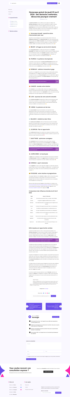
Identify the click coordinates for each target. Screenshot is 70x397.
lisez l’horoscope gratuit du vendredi (44, 184)
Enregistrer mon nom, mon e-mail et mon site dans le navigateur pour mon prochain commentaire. (44, 356)
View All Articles (55, 316)
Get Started (58, 392)
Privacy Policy (10, 11)
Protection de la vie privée (29, 389)
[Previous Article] (34, 306)
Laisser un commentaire (31, 359)
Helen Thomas (15, 24)
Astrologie (46, 288)
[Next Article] (54, 306)
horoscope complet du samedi (34, 187)
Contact (26, 387)
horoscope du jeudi (32, 184)
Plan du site (10, 9)
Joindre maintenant (48, 371)
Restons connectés (44, 390)
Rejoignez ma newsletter (52, 3)
